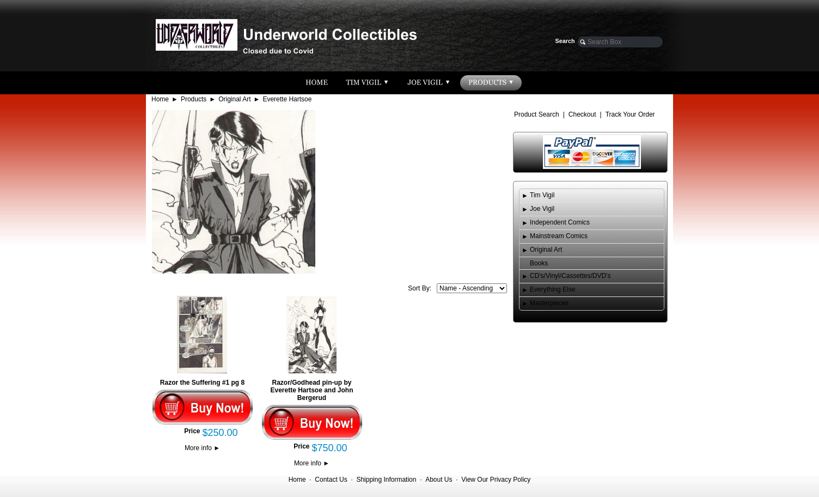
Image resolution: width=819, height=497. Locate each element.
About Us (438, 479)
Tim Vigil (542, 195)
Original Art (234, 99)
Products (193, 99)
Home (160, 99)
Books (539, 263)
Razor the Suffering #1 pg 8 (202, 382)
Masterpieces (549, 303)
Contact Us (331, 479)
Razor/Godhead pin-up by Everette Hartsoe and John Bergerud (311, 390)
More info (202, 448)
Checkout (582, 114)
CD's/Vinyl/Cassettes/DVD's (570, 276)
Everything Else (552, 289)
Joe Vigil (542, 209)
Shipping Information (386, 479)
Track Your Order (630, 114)
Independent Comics (560, 222)
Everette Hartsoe (286, 99)
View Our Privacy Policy (495, 479)
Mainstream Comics (559, 236)
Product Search (536, 114)
